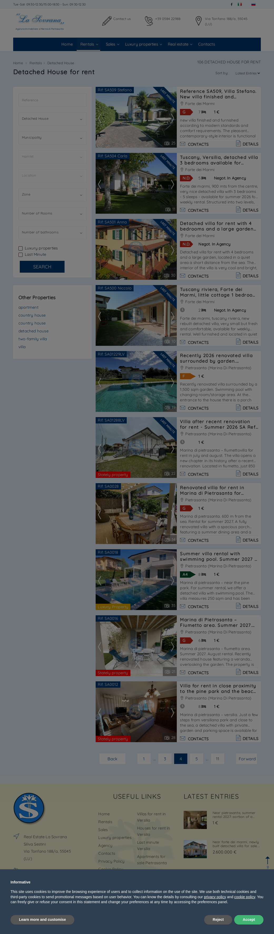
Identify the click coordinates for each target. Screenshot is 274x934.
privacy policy (215, 897)
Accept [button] (249, 919)
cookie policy (244, 897)
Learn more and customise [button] (42, 919)
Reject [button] (218, 919)
